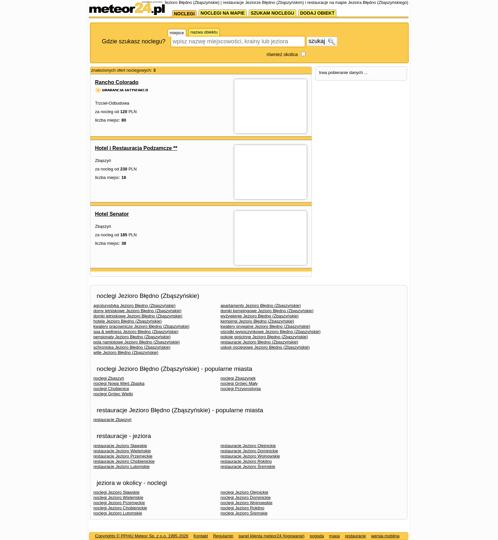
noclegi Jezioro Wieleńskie (118, 497)
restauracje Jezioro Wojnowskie (250, 456)
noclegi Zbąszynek (238, 378)
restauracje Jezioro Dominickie (249, 450)
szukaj (322, 41)
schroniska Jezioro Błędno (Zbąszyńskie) (132, 347)
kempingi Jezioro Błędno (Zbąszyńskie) (257, 321)
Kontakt (201, 535)
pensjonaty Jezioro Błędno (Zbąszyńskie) (132, 336)
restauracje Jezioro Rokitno (246, 461)
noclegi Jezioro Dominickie (246, 497)
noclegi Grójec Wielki (113, 393)
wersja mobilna (385, 535)
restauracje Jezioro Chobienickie (124, 461)
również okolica (282, 54)
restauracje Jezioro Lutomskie (122, 466)
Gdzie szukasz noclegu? (134, 41)
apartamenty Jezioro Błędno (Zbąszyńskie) (261, 305)
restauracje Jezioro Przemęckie (123, 456)
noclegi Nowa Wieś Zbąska (119, 383)
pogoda (317, 535)
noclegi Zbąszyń (109, 378)
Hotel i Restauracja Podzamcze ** (136, 148)
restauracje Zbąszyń (113, 419)
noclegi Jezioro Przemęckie (119, 502)
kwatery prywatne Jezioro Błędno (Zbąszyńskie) (265, 326)
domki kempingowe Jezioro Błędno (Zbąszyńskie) (267, 310)
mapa (334, 535)
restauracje (355, 535)
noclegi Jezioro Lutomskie (118, 513)
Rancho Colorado (117, 82)
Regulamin (223, 535)
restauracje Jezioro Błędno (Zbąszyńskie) (259, 342)
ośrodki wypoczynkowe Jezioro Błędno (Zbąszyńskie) (271, 331)
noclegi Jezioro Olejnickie (245, 492)
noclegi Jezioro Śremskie (244, 513)
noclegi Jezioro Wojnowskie (246, 502)
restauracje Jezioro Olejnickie (248, 445)
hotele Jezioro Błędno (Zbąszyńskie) (128, 321)
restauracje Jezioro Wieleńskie (122, 450)
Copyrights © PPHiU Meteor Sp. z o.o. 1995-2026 (141, 535)
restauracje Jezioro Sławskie (120, 445)
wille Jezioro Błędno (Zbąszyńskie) (126, 352)
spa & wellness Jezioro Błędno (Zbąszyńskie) (136, 331)
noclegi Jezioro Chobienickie (120, 507)
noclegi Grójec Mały (239, 383)
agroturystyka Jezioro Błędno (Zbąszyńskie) (135, 305)
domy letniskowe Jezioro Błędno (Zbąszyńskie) (138, 310)
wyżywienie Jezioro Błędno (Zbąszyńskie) (260, 316)
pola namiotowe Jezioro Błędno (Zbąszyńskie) (137, 342)
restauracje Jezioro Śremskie (248, 466)
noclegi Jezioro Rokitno (242, 507)
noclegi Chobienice (111, 388)
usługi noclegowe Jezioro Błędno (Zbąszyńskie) (265, 347)
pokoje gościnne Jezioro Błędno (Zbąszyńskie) (264, 336)
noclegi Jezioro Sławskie (117, 492)
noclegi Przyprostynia (241, 388)
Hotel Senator (112, 214)
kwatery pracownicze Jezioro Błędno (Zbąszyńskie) (142, 326)
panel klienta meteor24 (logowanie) (271, 535)
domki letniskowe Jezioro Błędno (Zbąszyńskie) (138, 316)
